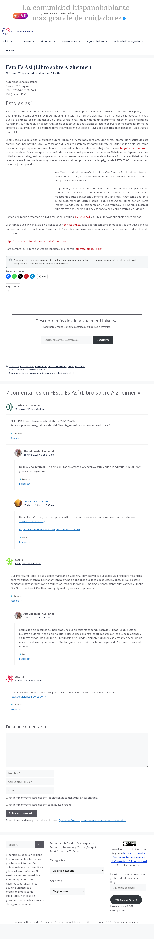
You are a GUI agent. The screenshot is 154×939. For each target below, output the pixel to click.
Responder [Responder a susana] (16, 709)
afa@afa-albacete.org (89, 248)
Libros (71, 366)
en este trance (72, 224)
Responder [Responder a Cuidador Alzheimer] (24, 542)
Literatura (80, 366)
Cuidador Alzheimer (36, 501)
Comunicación (27, 366)
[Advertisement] (28, 190)
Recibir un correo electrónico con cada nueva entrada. (40, 804)
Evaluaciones (73, 41)
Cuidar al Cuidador (57, 366)
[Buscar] (39, 844)
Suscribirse (103, 340)
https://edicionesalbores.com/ (28, 696)
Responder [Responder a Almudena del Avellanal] (24, 483)
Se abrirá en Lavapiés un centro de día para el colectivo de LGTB (41, 373)
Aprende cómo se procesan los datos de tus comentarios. (92, 820)
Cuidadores (41, 366)
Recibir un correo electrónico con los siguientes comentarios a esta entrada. (53, 797)
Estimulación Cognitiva (130, 41)
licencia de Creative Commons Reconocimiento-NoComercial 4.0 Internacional (129, 857)
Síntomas (50, 41)
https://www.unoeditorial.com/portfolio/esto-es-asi (36, 241)
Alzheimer (28, 41)
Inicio (9, 41)
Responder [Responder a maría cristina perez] (16, 438)
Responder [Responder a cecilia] (16, 600)
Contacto (8, 50)
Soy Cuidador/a (99, 41)
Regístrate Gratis (126, 900)
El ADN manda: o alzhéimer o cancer (27, 369)
